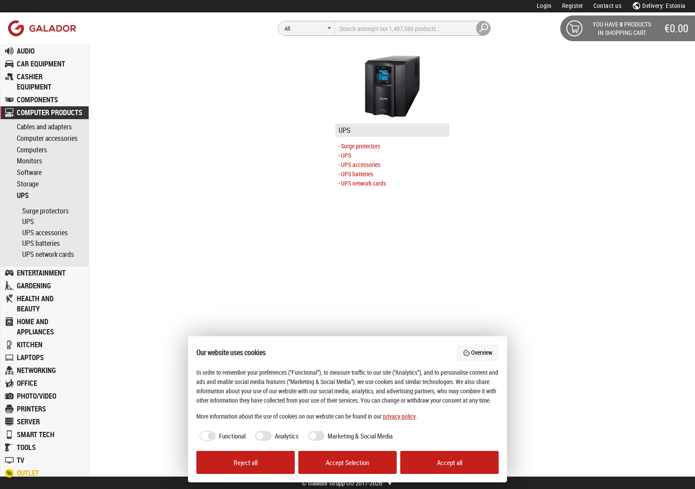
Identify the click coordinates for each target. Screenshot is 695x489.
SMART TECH (36, 434)
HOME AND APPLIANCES (35, 327)
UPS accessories (45, 232)
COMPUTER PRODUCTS (49, 112)
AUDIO (26, 51)
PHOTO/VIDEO (36, 396)
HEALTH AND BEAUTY (35, 304)
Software (29, 172)
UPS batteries (41, 243)
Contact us (607, 5)
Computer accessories (47, 138)
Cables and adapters (44, 127)
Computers (32, 150)
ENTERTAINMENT (41, 273)
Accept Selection (347, 462)
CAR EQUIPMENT (41, 64)
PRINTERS (31, 409)
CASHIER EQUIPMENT (34, 82)
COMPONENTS (37, 100)
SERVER (28, 422)
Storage (28, 184)
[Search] (306, 28)
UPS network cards (48, 254)
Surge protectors (45, 211)
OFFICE (27, 383)
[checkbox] (221, 436)
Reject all (246, 462)
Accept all (449, 462)
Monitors (29, 161)
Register (572, 5)
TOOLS (26, 447)
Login (544, 5)
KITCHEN (30, 344)
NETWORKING (36, 370)
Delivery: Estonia (659, 5)
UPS (23, 195)
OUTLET (28, 473)
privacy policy (399, 416)
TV (20, 460)
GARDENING (34, 286)
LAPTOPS (30, 357)
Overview (478, 352)
